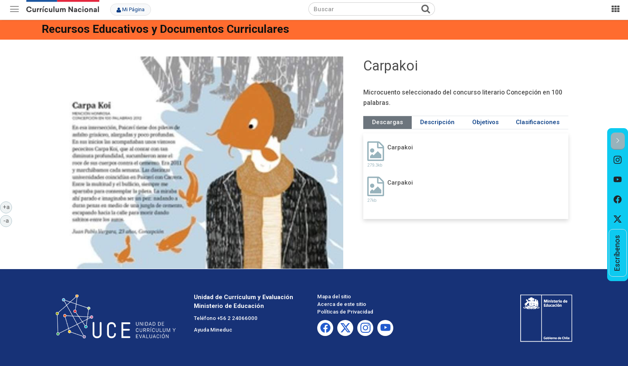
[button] (618, 141)
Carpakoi (400, 147)
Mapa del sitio (334, 297)
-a (7, 220)
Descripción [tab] (437, 122)
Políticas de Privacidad (345, 312)
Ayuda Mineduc (213, 330)
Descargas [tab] (387, 122)
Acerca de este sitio (341, 304)
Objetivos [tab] (485, 122)
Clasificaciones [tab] (538, 122)
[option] (618, 160)
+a (7, 207)
